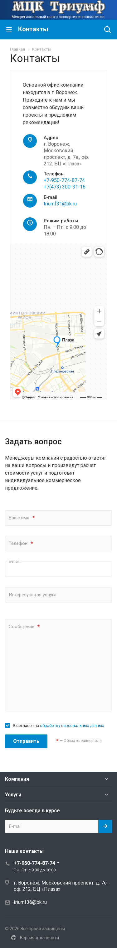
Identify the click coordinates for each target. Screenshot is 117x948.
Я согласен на (58, 725)
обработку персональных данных (72, 725)
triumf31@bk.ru (60, 204)
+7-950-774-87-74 (64, 180)
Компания (17, 779)
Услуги (13, 795)
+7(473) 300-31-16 (64, 187)
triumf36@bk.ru (30, 902)
